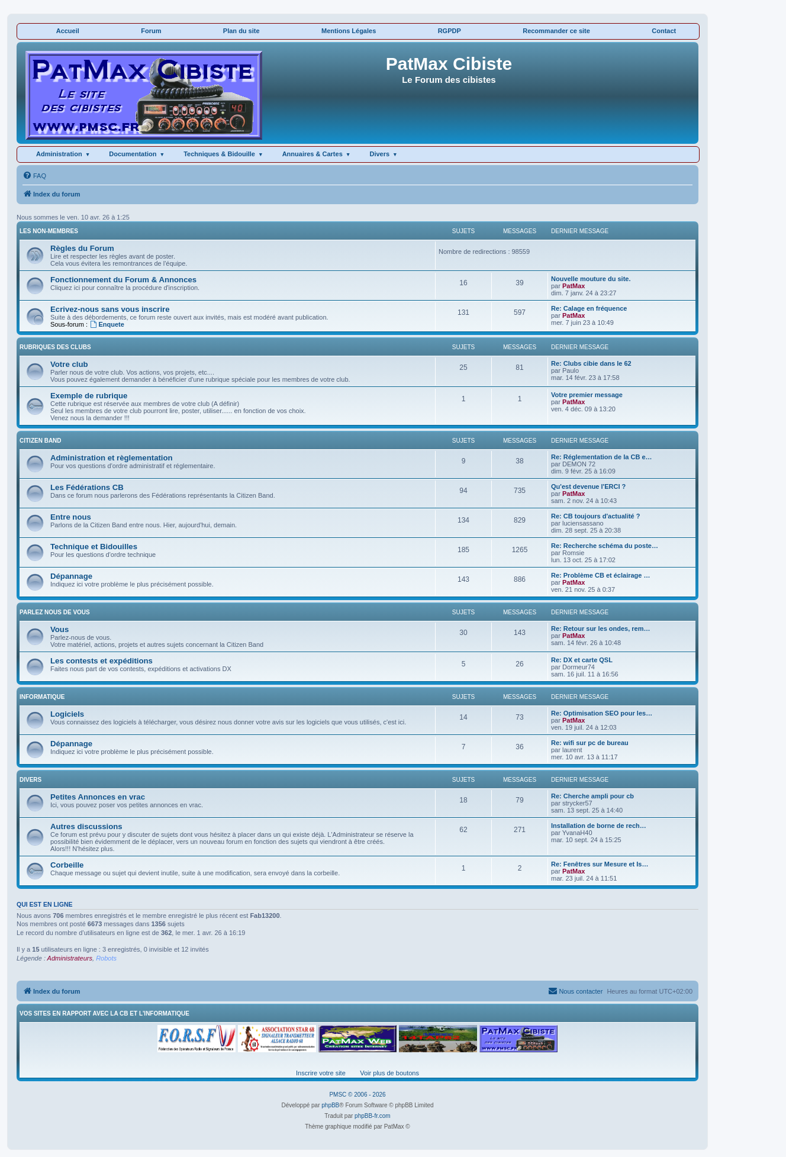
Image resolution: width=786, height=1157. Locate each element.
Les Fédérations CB (87, 487)
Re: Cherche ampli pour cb (592, 796)
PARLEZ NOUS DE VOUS (55, 612)
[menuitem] (34, 176)
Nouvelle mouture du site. (590, 278)
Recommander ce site (556, 30)
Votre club (69, 364)
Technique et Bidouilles (93, 546)
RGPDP (449, 30)
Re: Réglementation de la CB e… (601, 456)
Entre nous (70, 517)
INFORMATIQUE (42, 697)
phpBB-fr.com (373, 1116)
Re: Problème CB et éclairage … (600, 575)
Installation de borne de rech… (598, 825)
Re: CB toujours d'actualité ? (595, 516)
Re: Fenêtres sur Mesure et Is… (599, 864)
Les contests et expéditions (101, 660)
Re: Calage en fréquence (589, 308)
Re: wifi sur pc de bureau (590, 742)
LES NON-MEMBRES (49, 231)
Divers (379, 153)
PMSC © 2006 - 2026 (357, 1094)
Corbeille (66, 865)
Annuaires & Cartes (312, 153)
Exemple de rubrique (88, 395)
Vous (59, 629)
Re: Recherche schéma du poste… (604, 545)
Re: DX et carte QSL (582, 659)
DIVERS (30, 779)
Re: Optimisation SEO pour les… (601, 713)
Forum (151, 30)
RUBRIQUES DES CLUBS (55, 347)
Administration (59, 153)
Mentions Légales (348, 30)
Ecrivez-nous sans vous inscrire (110, 309)
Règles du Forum (82, 248)
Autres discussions (86, 826)
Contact (664, 30)
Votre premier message (587, 394)
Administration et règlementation (111, 457)
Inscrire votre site (321, 1073)
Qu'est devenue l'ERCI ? (588, 486)
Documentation (132, 153)
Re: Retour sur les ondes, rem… (600, 628)
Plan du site (241, 30)
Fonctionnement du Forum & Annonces (123, 279)
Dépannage (71, 576)
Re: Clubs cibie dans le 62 (591, 363)
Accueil (67, 30)
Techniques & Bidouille (219, 153)
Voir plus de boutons (389, 1073)
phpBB (330, 1105)
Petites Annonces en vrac (97, 796)
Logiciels (67, 714)
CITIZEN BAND (41, 440)
